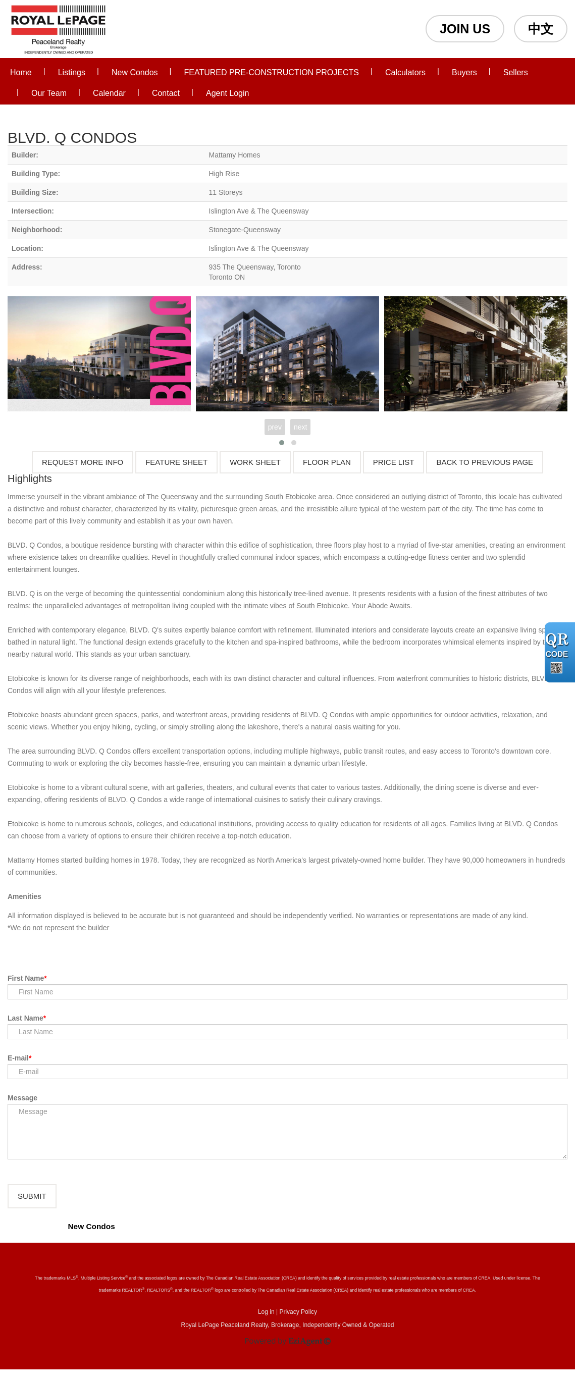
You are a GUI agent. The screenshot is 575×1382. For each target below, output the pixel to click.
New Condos (135, 72)
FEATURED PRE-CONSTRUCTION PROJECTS (271, 72)
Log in (266, 1324)
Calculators (405, 72)
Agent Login (227, 93)
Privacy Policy (298, 1324)
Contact (166, 93)
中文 (540, 29)
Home (21, 72)
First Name (26, 978)
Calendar (109, 93)
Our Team (49, 93)
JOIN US (465, 29)
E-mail (18, 1058)
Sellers (515, 72)
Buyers (464, 72)
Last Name (25, 1018)
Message (22, 1098)
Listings (71, 72)
